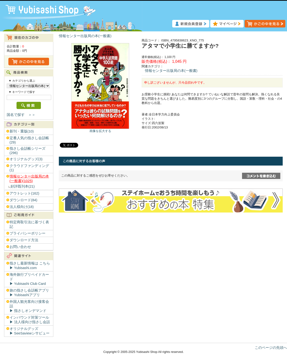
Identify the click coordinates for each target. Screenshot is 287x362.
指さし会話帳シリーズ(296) (27, 151)
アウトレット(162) (24, 193)
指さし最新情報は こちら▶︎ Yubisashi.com (30, 265)
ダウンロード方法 (24, 240)
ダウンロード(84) (23, 200)
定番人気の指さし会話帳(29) (29, 140)
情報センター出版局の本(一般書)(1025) (29, 178)
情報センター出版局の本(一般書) (85, 36)
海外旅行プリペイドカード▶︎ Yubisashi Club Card (29, 279)
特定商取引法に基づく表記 (29, 224)
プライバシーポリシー (27, 233)
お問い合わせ (20, 247)
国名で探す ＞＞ (21, 115)
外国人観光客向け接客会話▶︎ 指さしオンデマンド (29, 306)
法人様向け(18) (22, 207)
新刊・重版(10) (22, 131)
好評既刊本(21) (23, 186)
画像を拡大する (100, 131)
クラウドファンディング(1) (29, 168)
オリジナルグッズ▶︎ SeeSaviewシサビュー (30, 331)
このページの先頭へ (271, 348)
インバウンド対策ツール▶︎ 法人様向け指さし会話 (30, 320)
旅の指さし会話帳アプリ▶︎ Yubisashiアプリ (29, 292)
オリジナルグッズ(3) (26, 159)
